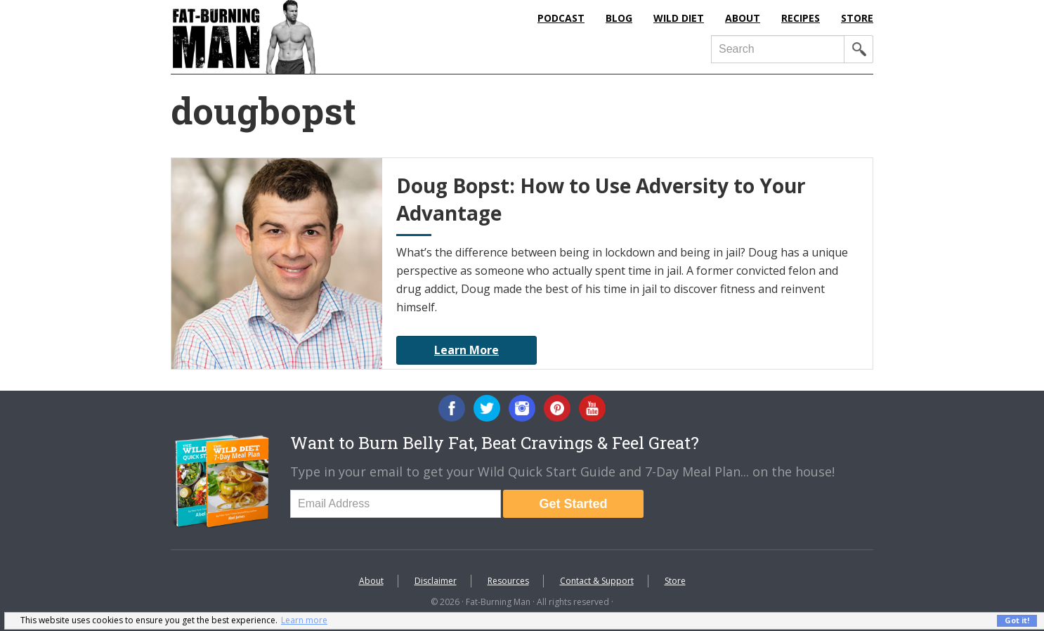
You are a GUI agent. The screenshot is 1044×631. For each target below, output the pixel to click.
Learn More (466, 350)
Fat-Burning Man (301, 37)
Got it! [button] (1017, 620)
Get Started (573, 504)
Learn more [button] (304, 620)
